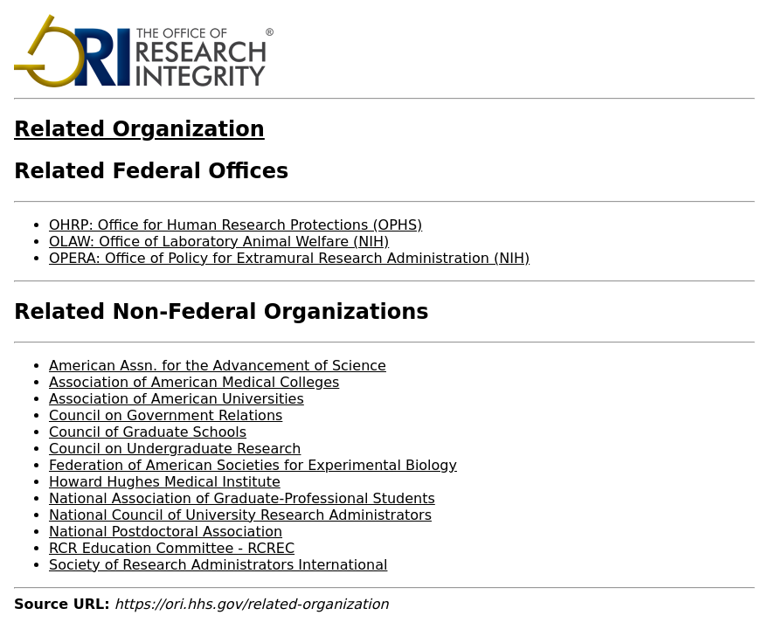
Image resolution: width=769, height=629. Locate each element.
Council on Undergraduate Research (175, 448)
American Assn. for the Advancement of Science (217, 365)
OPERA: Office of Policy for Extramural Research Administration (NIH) (289, 258)
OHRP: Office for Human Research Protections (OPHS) (235, 225)
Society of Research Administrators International (218, 564)
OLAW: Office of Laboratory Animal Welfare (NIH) (219, 241)
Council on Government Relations (165, 415)
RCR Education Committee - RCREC (171, 548)
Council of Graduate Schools (147, 432)
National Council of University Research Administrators (240, 515)
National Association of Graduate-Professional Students (242, 498)
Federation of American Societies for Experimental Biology (253, 465)
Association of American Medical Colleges (194, 382)
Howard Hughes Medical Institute (165, 481)
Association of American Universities (176, 399)
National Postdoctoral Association (165, 531)
